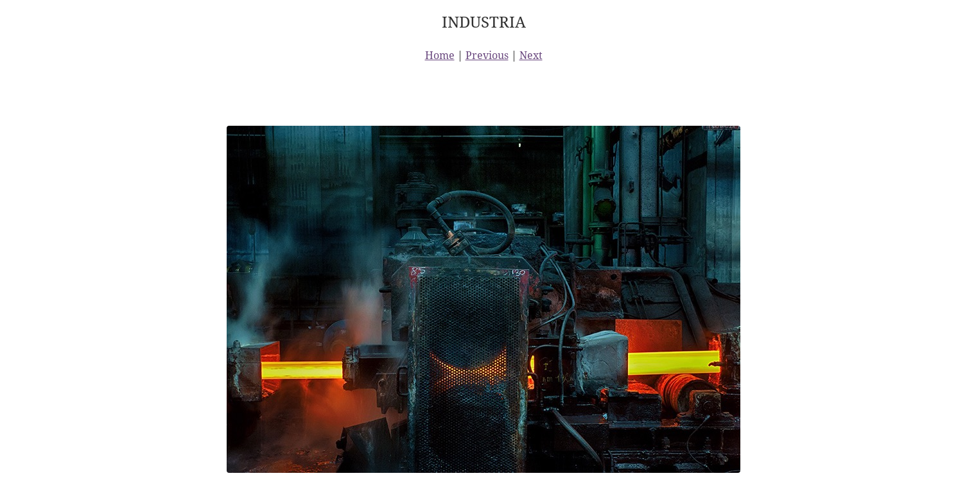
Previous (487, 55)
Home (440, 55)
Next (531, 55)
